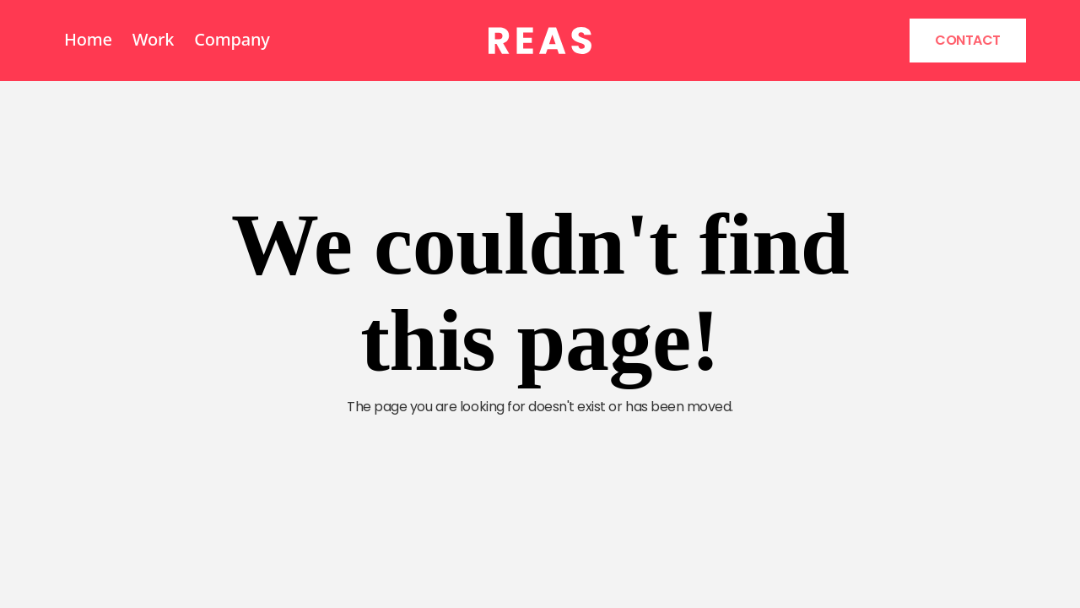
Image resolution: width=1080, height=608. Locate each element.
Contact (968, 40)
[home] (540, 40)
